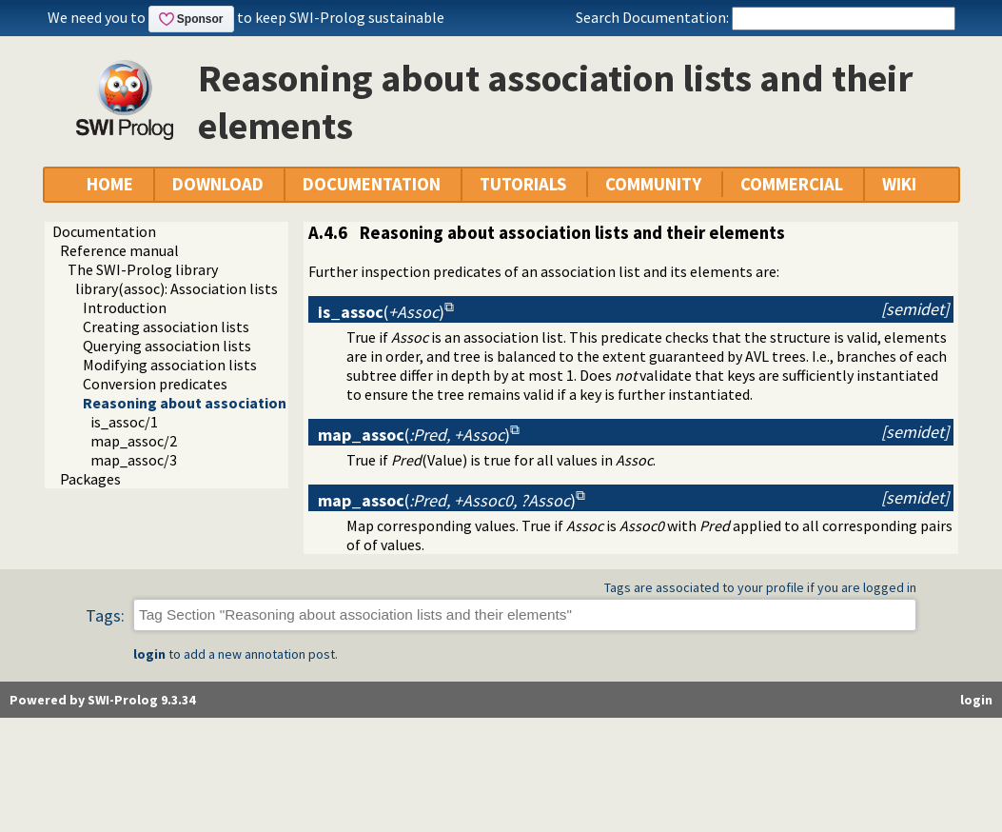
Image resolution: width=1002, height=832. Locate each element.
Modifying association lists (170, 364)
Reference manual (119, 250)
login (149, 654)
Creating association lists (166, 326)
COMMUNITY (653, 184)
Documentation (104, 231)
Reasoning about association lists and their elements (268, 402)
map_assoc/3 (133, 459)
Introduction (125, 307)
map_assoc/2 (133, 440)
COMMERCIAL (791, 184)
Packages (90, 478)
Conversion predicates (155, 383)
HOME (110, 184)
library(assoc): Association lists (176, 288)
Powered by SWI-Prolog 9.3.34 (102, 699)
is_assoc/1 (124, 421)
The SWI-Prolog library (143, 269)
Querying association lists (167, 345)
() (381, 312)
